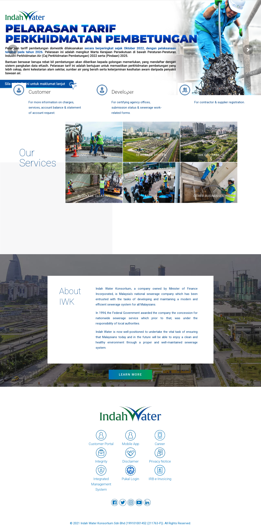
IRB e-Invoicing (160, 472)
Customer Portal (101, 437)
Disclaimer (130, 455)
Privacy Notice (160, 455)
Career (160, 437)
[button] (13, 50)
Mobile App (130, 437)
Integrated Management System (101, 477)
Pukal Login (130, 472)
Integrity (101, 455)
